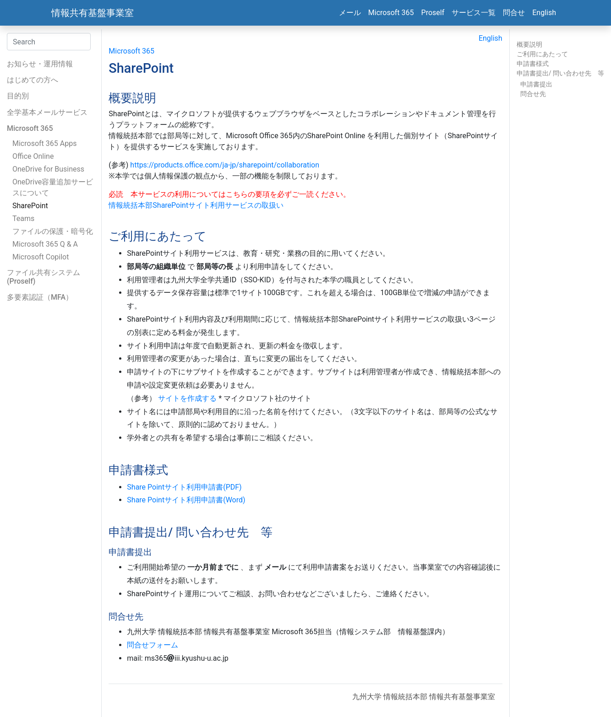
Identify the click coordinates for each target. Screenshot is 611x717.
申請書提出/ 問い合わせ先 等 (560, 73)
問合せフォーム (152, 645)
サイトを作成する (187, 398)
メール (350, 12)
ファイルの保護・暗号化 (52, 231)
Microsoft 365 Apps (44, 143)
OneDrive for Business (48, 169)
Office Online (33, 156)
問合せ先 (533, 93)
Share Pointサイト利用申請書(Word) (186, 500)
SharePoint (30, 205)
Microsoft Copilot (40, 257)
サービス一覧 (474, 12)
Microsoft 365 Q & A (45, 244)
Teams (23, 218)
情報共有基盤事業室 (92, 12)
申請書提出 (536, 84)
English (544, 12)
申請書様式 (533, 63)
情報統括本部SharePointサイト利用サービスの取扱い (196, 205)
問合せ (514, 12)
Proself (433, 12)
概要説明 (529, 44)
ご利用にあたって (542, 54)
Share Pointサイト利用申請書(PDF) (184, 487)
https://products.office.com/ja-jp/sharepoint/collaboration (224, 165)
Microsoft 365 (391, 12)
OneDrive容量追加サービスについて (52, 187)
